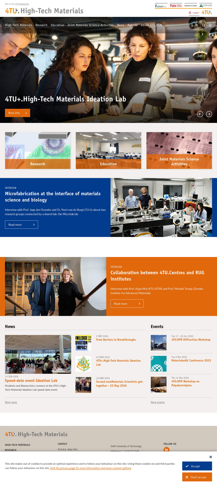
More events (158, 402)
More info (14, 113)
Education (57, 25)
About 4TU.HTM (151, 25)
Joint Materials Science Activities (91, 25)
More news (11, 402)
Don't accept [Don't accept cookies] (196, 477)
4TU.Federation (22, 4)
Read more (15, 224)
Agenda (132, 25)
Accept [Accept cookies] (193, 466)
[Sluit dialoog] (211, 457)
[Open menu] (210, 25)
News (120, 25)
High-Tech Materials (18, 25)
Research (41, 25)
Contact (62, 444)
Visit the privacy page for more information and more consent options (90, 467)
